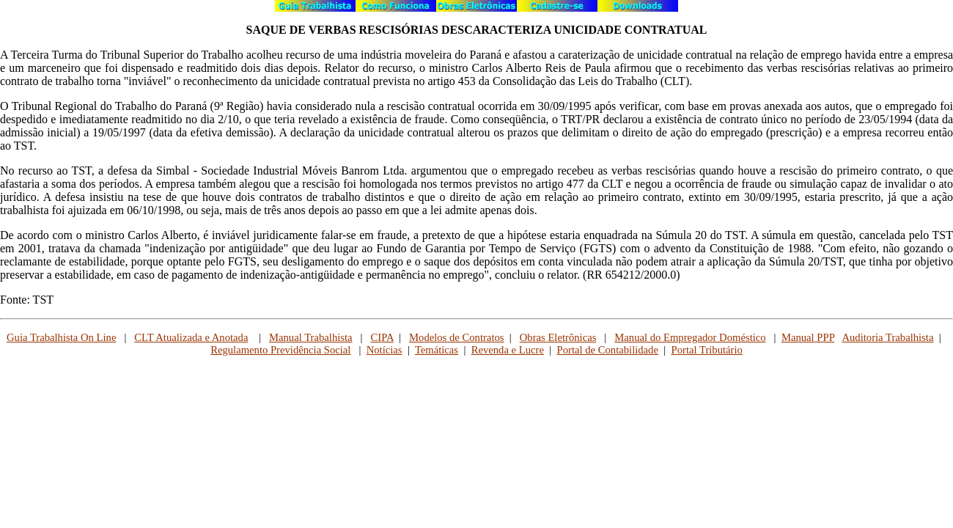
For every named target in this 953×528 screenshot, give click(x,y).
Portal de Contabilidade (607, 350)
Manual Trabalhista (311, 337)
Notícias (384, 350)
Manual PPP (807, 337)
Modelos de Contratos (456, 337)
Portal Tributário (707, 350)
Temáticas (436, 350)
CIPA (382, 337)
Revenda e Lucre (507, 350)
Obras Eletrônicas (558, 337)
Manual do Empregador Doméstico (689, 337)
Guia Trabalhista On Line (61, 337)
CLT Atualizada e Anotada (191, 337)
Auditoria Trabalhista (887, 337)
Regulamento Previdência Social (280, 350)
